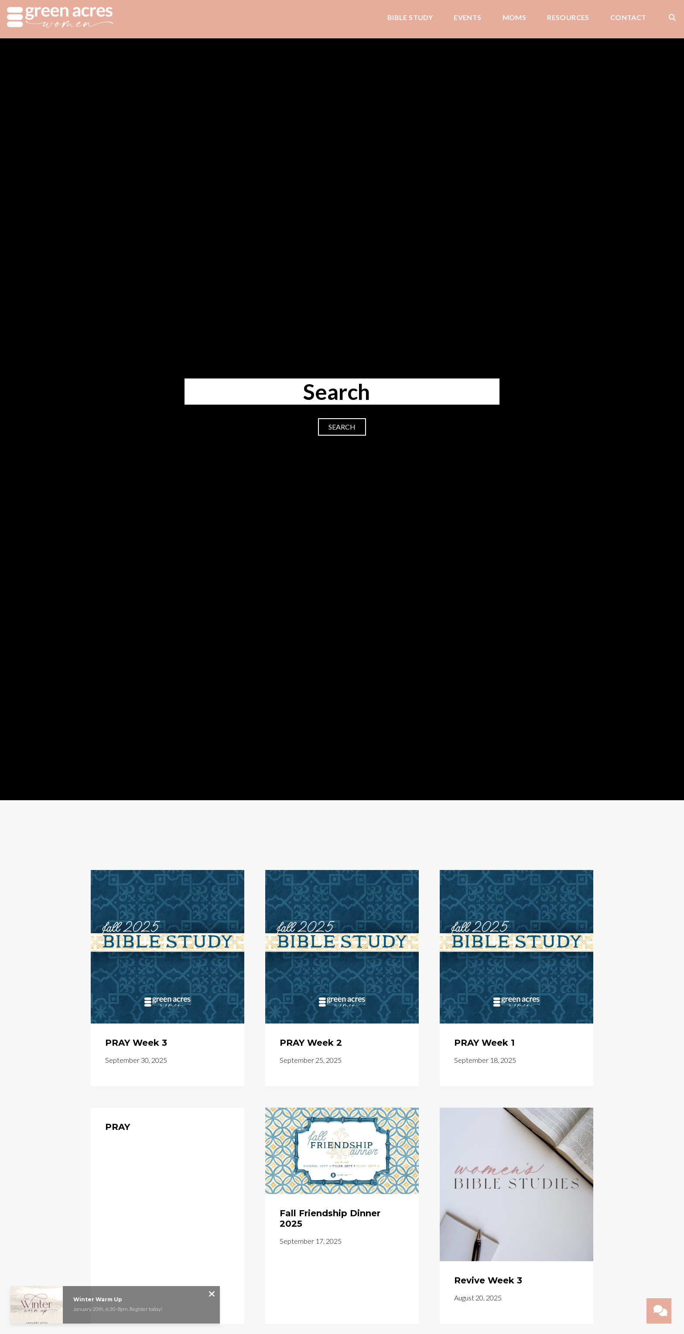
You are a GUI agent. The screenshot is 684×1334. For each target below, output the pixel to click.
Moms (515, 17)
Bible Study (410, 17)
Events (467, 17)
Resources (568, 17)
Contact (628, 17)
